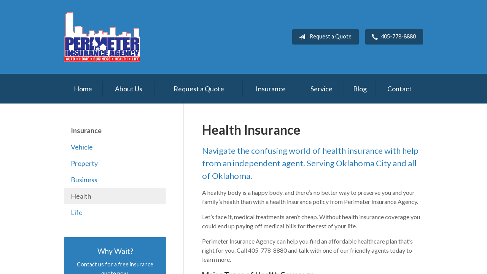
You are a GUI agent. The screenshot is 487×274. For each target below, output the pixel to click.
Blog (360, 88)
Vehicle (82, 147)
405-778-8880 (392, 36)
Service (321, 88)
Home (83, 88)
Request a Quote (324, 36)
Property (84, 163)
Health (81, 196)
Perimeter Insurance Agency (102, 37)
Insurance (271, 88)
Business (84, 179)
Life (77, 212)
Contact (399, 88)
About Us (128, 88)
